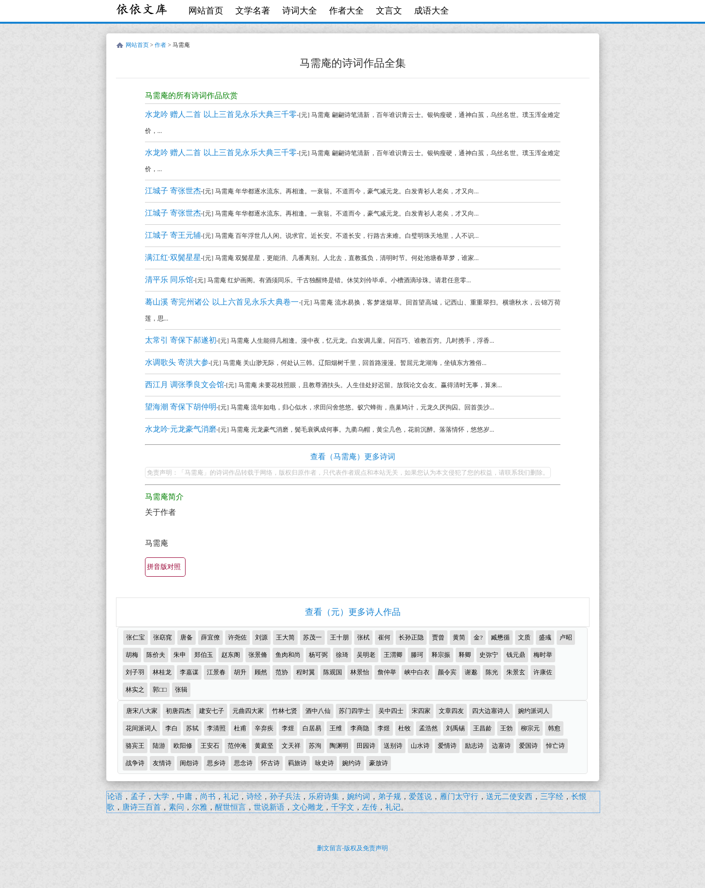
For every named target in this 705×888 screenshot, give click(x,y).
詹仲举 (386, 672)
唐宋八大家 (142, 710)
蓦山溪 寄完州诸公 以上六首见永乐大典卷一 (222, 302)
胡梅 (132, 654)
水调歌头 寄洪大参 (177, 362)
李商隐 (359, 728)
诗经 (254, 796)
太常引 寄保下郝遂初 (180, 340)
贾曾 (438, 637)
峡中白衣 (417, 672)
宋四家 (421, 710)
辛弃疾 (264, 728)
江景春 (216, 672)
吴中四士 (390, 710)
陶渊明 (339, 745)
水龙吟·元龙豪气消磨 (180, 429)
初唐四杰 (178, 710)
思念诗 (243, 763)
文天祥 (291, 745)
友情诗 (162, 763)
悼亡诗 (555, 745)
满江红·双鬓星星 (173, 257)
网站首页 (205, 10)
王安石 (210, 745)
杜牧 (404, 728)
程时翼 (305, 672)
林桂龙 (162, 672)
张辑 (181, 689)
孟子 (138, 796)
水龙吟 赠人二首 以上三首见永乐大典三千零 (221, 114)
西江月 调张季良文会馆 (184, 384)
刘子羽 (135, 672)
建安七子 (211, 710)
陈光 (492, 672)
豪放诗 (378, 763)
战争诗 (135, 763)
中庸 (184, 796)
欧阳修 (182, 745)
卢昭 (566, 637)
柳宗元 (530, 728)
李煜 (288, 728)
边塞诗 (501, 745)
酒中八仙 (318, 710)
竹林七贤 (284, 710)
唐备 (186, 637)
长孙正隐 (411, 637)
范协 (281, 672)
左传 (369, 807)
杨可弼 (318, 654)
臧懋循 (500, 637)
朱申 (179, 654)
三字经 (551, 796)
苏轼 (192, 728)
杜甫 (240, 728)
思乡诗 (216, 763)
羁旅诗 (297, 763)
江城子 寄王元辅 (173, 235)
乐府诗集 (323, 796)
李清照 (216, 728)
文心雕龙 (307, 807)
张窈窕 (162, 637)
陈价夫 (155, 654)
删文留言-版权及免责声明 (352, 848)
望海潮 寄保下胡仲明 (180, 407)
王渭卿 (393, 654)
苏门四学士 (354, 710)
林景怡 (359, 672)
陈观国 (332, 672)
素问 (176, 807)
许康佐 (542, 672)
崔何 (384, 637)
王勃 (506, 728)
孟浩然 (428, 728)
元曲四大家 (248, 710)
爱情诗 (447, 745)
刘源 (261, 637)
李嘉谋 (189, 672)
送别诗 (393, 745)
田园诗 (366, 745)
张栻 (363, 637)
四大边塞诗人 (491, 710)
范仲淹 (237, 745)
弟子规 (389, 796)
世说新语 (269, 807)
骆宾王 (135, 745)
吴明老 (366, 654)
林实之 (135, 689)
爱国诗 (528, 745)
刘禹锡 (455, 728)
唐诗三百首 (141, 807)
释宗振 (441, 654)
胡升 (240, 672)
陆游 (159, 745)
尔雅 (199, 807)
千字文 (342, 807)
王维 (336, 728)
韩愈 (554, 728)
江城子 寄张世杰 (173, 191)
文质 (524, 637)
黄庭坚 (264, 745)
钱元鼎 (515, 654)
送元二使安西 (509, 796)
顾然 (261, 672)
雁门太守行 (459, 796)
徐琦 (342, 654)
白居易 (311, 728)
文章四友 (451, 710)
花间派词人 (141, 728)
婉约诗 (351, 763)
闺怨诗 (189, 763)
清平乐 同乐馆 (169, 280)
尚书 (208, 796)
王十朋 (339, 637)
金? (478, 637)
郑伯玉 (203, 654)
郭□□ (160, 689)
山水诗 (420, 745)
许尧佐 (237, 637)
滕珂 (417, 654)
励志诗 (474, 745)
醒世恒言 (230, 807)
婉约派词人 (533, 710)
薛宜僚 (210, 637)
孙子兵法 (285, 796)
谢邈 (471, 672)
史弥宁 (488, 654)
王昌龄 (482, 728)
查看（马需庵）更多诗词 (352, 456)
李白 (171, 728)
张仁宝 (135, 637)
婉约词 (358, 796)
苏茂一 (312, 637)
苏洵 (315, 745)
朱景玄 (515, 672)
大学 (161, 796)
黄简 (459, 637)
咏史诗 (324, 763)
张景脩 (257, 654)
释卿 (465, 654)
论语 (115, 796)
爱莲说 (420, 796)
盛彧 (545, 637)
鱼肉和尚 (288, 654)
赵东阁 (230, 654)
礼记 (231, 796)
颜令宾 (447, 672)
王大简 (285, 637)
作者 (160, 45)
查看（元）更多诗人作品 (353, 612)
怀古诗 (270, 763)
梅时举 (542, 654)
